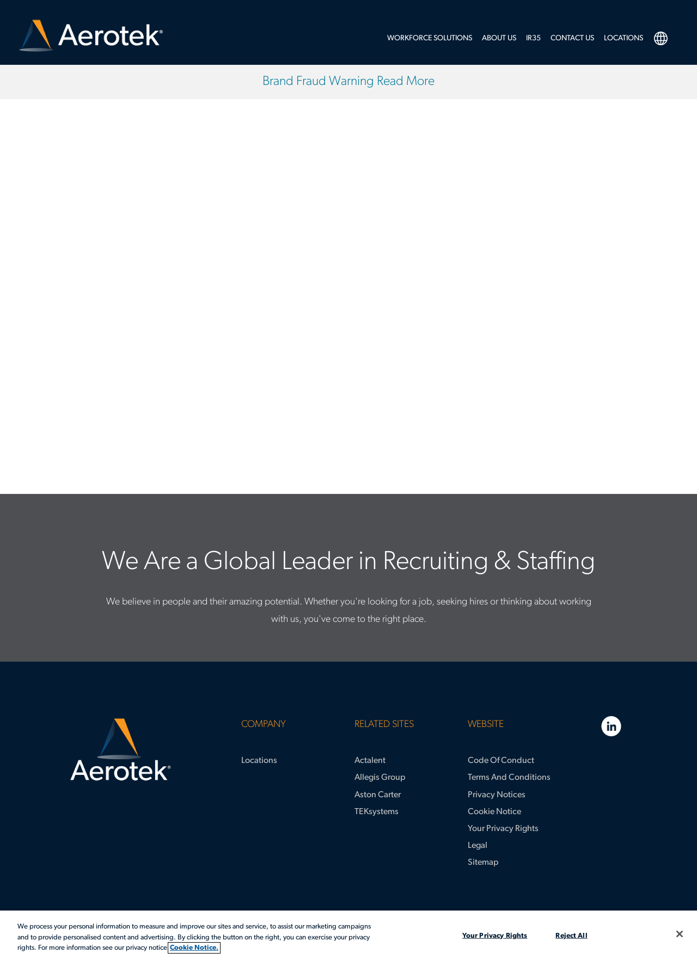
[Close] (680, 934)
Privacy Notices (496, 795)
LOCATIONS (623, 38)
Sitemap (483, 862)
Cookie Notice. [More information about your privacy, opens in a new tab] (194, 947)
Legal (477, 845)
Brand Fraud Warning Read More (348, 81)
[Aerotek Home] (120, 750)
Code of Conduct (501, 760)
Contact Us (572, 38)
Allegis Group (380, 777)
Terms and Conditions (509, 777)
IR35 (533, 38)
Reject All (571, 935)
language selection (660, 38)
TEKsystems (376, 812)
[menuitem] (429, 42)
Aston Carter (377, 795)
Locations (259, 760)
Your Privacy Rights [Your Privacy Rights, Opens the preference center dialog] (494, 935)
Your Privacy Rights (503, 828)
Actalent (370, 760)
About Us (499, 38)
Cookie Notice (494, 812)
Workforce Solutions (429, 38)
